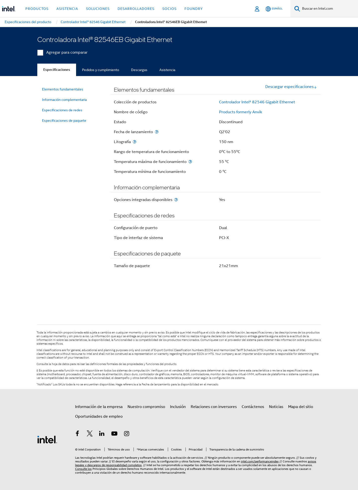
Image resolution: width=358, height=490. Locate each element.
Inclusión (178, 406)
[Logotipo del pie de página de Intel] (47, 439)
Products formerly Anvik (240, 112)
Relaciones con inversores (214, 406)
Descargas (139, 70)
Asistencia (167, 70)
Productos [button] (36, 8)
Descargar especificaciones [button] (291, 86)
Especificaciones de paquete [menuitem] (64, 120)
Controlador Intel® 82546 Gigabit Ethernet (257, 102)
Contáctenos (253, 406)
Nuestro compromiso (146, 406)
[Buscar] (297, 8)
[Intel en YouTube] (114, 434)
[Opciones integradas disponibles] (176, 200)
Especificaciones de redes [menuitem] (62, 110)
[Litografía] (134, 142)
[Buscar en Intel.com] (329, 9)
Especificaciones (56, 69)
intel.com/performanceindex (260, 461)
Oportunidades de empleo (99, 416)
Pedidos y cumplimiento (100, 70)
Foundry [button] (193, 8)
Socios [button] (169, 8)
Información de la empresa (99, 406)
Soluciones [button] (98, 8)
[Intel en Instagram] (126, 434)
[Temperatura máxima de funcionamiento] (190, 162)
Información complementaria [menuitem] (64, 99)
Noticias (276, 406)
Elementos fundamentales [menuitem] (62, 89)
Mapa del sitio (300, 406)
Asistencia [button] (67, 8)
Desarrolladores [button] (136, 8)
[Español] (274, 8)
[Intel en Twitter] (90, 434)
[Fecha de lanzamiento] (156, 132)
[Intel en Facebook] (77, 434)
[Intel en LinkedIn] (102, 434)
